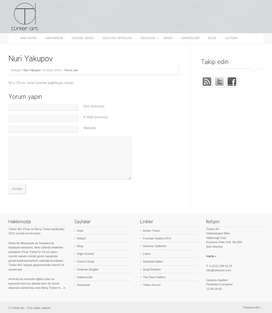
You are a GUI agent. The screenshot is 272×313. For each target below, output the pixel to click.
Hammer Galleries (155, 246)
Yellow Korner (152, 284)
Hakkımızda (54, 38)
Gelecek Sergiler (117, 38)
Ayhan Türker (151, 230)
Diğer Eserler (85, 253)
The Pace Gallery (154, 277)
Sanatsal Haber (153, 261)
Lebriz (147, 253)
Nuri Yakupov (32, 70)
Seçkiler (148, 38)
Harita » (211, 256)
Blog (212, 38)
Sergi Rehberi (152, 269)
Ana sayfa (28, 38)
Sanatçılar (190, 38)
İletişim (231, 38)
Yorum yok (71, 70)
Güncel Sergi (83, 38)
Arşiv (168, 38)
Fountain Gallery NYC (157, 238)
